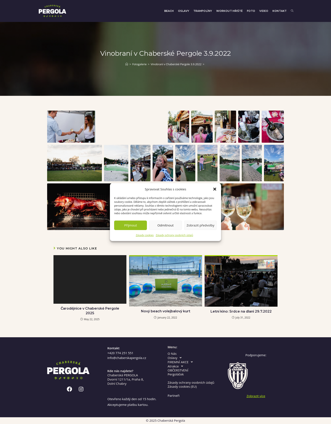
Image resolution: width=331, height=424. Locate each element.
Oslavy (176, 358)
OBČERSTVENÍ (178, 370)
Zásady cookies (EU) (182, 387)
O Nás (172, 354)
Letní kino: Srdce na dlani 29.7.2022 (241, 311)
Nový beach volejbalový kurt (165, 311)
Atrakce (176, 366)
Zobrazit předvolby (200, 225)
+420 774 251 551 (120, 353)
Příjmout (130, 225)
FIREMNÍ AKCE (181, 362)
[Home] (126, 64)
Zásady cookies (144, 235)
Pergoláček (176, 374)
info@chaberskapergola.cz (126, 358)
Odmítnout (165, 225)
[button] (215, 189)
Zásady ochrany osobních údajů (174, 235)
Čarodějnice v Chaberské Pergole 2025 (90, 310)
